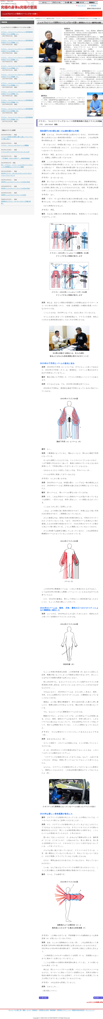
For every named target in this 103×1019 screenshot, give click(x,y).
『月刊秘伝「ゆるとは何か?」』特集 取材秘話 (15, 158)
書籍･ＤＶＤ (80, 2)
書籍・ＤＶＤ (27, 1010)
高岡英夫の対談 (44, 1010)
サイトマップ (81, 5)
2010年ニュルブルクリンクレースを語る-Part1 (15, 188)
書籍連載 (53, 1010)
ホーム (44, 2)
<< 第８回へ (44, 998)
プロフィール (56, 2)
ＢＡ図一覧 (68, 2)
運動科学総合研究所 (78, 1010)
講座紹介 (92, 2)
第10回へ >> (98, 998)
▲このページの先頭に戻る (95, 1002)
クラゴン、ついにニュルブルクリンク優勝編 (15, 145)
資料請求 (93, 5)
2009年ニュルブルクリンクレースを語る (13, 195)
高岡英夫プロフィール (64, 1010)
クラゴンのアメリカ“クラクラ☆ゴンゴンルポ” (15, 152)
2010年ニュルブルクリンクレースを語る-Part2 (15, 182)
